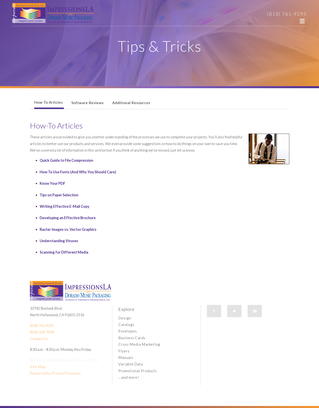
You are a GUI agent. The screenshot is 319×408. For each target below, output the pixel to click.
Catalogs (126, 324)
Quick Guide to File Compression (66, 160)
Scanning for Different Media (64, 252)
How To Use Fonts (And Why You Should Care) (78, 172)
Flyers (124, 351)
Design (124, 318)
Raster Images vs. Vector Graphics (68, 229)
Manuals (125, 357)
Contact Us (39, 338)
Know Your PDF (52, 183)
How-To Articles (48, 102)
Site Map (38, 366)
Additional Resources (131, 102)
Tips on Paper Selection (59, 195)
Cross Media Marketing (139, 344)
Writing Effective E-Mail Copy (65, 206)
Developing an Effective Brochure (68, 218)
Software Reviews (87, 102)
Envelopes (127, 331)
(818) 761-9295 (287, 14)
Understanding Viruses (59, 241)
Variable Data (130, 364)
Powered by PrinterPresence (55, 373)
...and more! (128, 377)
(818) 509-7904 (42, 332)
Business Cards (131, 337)
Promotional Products (137, 370)
